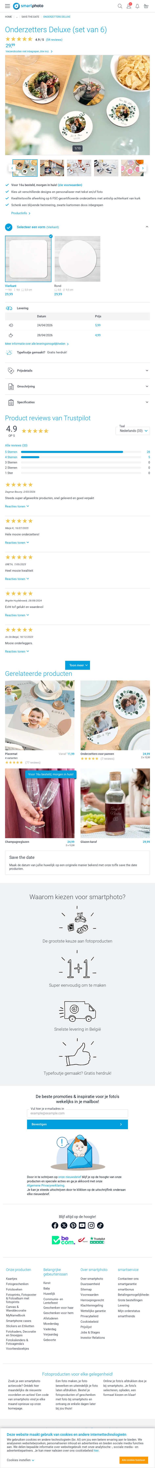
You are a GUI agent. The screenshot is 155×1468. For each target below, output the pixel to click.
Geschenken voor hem (58, 1313)
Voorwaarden (89, 1295)
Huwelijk (49, 1294)
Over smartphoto (92, 1279)
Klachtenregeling (92, 1305)
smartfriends (126, 1316)
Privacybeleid (89, 1316)
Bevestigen (39, 1124)
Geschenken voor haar (58, 1308)
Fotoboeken (14, 1289)
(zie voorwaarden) (70, 185)
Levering (123, 1305)
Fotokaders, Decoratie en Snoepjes (21, 1333)
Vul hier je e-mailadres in (47, 1109)
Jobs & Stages (90, 1332)
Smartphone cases (18, 1321)
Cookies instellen (21, 1460)
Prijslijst (86, 1327)
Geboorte (49, 1340)
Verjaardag (50, 1334)
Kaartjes (11, 1279)
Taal (122, 426)
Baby (46, 1288)
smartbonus (126, 1289)
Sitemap (86, 1289)
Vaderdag (49, 1329)
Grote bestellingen (130, 1300)
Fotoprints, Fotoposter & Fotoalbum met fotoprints (21, 1298)
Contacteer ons (128, 1279)
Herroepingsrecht (92, 1300)
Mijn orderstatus (129, 1311)
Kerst (46, 1283)
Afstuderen (50, 1318)
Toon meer (76, 665)
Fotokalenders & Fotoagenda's (17, 1342)
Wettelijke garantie (93, 1311)
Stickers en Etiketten (20, 1326)
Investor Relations (93, 1338)
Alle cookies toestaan (133, 1460)
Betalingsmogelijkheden (134, 1295)
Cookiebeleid (89, 1322)
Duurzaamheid (90, 1284)
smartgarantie (127, 1284)
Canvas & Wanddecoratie (16, 1308)
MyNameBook (15, 1315)
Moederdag (51, 1324)
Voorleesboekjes (17, 1348)
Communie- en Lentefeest (53, 1301)
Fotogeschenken (17, 1284)
